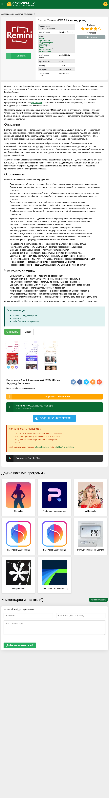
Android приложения (25, 14)
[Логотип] (50, 4)
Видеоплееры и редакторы (46, 44)
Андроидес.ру (7, 14)
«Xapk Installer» (42, 447)
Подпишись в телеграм (53, 418)
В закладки (91, 37)
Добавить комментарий (19, 645)
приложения (36, 102)
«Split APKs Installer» (64, 447)
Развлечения (45, 51)
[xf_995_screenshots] (12, 355)
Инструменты (45, 49)
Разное (42, 47)
